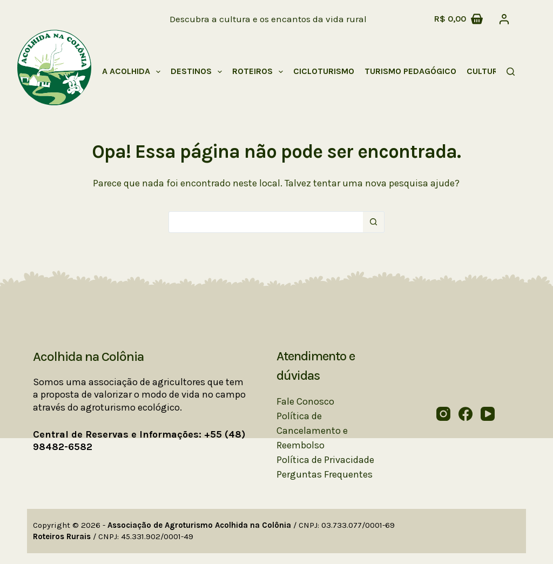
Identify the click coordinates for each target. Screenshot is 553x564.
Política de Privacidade (325, 460)
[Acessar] (504, 19)
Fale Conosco (305, 401)
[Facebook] (465, 414)
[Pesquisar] (511, 72)
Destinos (198, 71)
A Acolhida (133, 71)
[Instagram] (443, 414)
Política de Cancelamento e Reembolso (312, 430)
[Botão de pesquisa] (374, 222)
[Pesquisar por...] (265, 222)
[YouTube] (488, 414)
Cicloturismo (323, 71)
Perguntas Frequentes (324, 474)
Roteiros (259, 71)
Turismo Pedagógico (410, 71)
